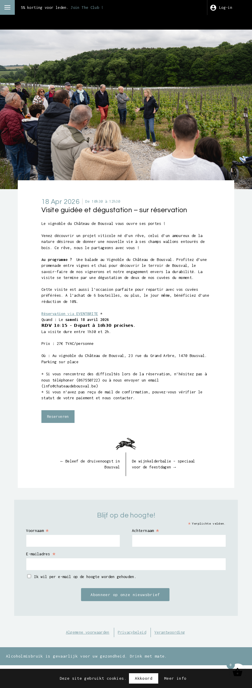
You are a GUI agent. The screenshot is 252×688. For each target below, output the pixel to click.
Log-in (226, 7)
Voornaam (42, 550)
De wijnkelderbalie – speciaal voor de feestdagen (168, 483)
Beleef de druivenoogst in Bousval (86, 483)
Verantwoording (175, 653)
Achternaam (147, 550)
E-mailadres (46, 574)
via (73, 323)
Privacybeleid (133, 653)
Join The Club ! (96, 7)
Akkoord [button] (143, 678)
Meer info (175, 678)
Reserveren (59, 435)
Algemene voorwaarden (83, 653)
